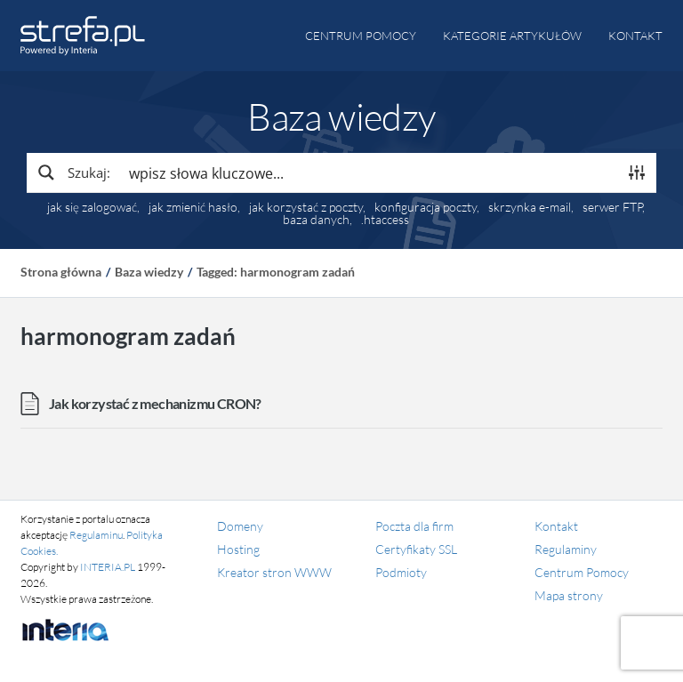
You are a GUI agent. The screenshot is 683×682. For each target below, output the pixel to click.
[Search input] (369, 172)
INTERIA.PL (107, 567)
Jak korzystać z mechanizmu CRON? (155, 403)
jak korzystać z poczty (306, 207)
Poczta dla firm (414, 526)
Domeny (240, 526)
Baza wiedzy (149, 271)
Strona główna (60, 271)
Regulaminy (565, 549)
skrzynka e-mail (529, 207)
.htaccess (385, 219)
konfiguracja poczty (425, 207)
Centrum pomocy (360, 35)
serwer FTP (612, 207)
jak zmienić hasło (193, 207)
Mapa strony (568, 595)
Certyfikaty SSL (416, 549)
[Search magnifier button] (73, 172)
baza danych (316, 219)
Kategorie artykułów (512, 35)
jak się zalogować (92, 207)
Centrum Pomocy (581, 572)
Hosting (238, 549)
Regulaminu (96, 535)
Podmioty (401, 572)
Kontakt (635, 35)
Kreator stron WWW (274, 572)
